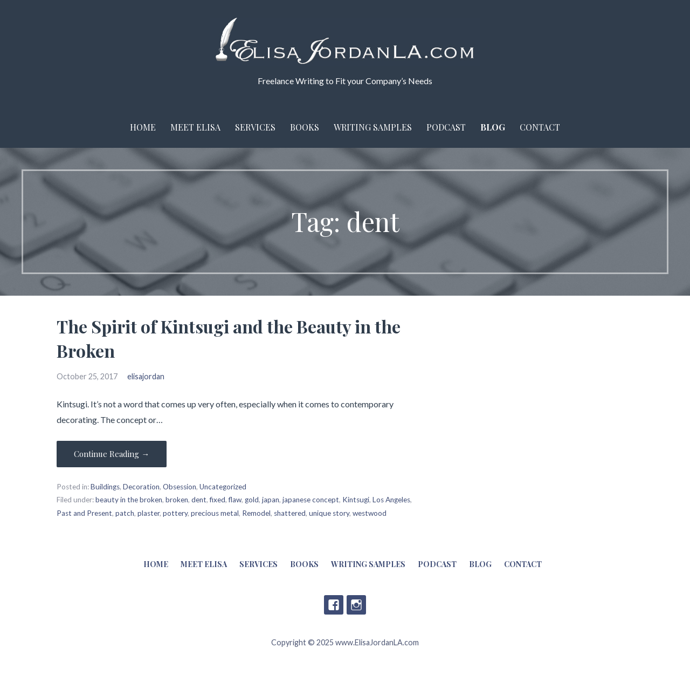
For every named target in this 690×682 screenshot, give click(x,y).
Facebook (333, 605)
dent (198, 499)
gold (252, 499)
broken (176, 499)
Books (304, 127)
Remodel (256, 513)
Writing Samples (373, 127)
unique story (329, 513)
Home (143, 127)
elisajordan (145, 376)
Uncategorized (222, 486)
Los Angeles (391, 499)
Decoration (141, 486)
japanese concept (310, 499)
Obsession (179, 486)
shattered (290, 513)
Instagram (356, 605)
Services (255, 127)
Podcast (446, 127)
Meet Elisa (195, 127)
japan (270, 499)
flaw (235, 499)
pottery (175, 513)
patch (124, 513)
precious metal (215, 513)
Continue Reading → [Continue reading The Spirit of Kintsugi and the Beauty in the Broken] (111, 453)
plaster (148, 513)
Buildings (105, 486)
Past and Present (84, 513)
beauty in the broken (128, 499)
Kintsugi (355, 499)
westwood (370, 513)
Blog (492, 127)
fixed (217, 499)
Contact (540, 127)
